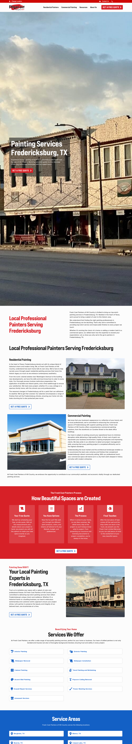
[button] (22, 170)
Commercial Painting (69, 7)
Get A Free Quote (111, 7)
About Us (93, 7)
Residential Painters (51, 7)
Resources (83, 7)
